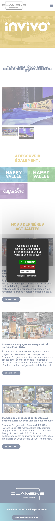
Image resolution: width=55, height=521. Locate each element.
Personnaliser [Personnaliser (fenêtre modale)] (27, 272)
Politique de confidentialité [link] (27, 276)
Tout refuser (27, 267)
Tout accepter (27, 262)
